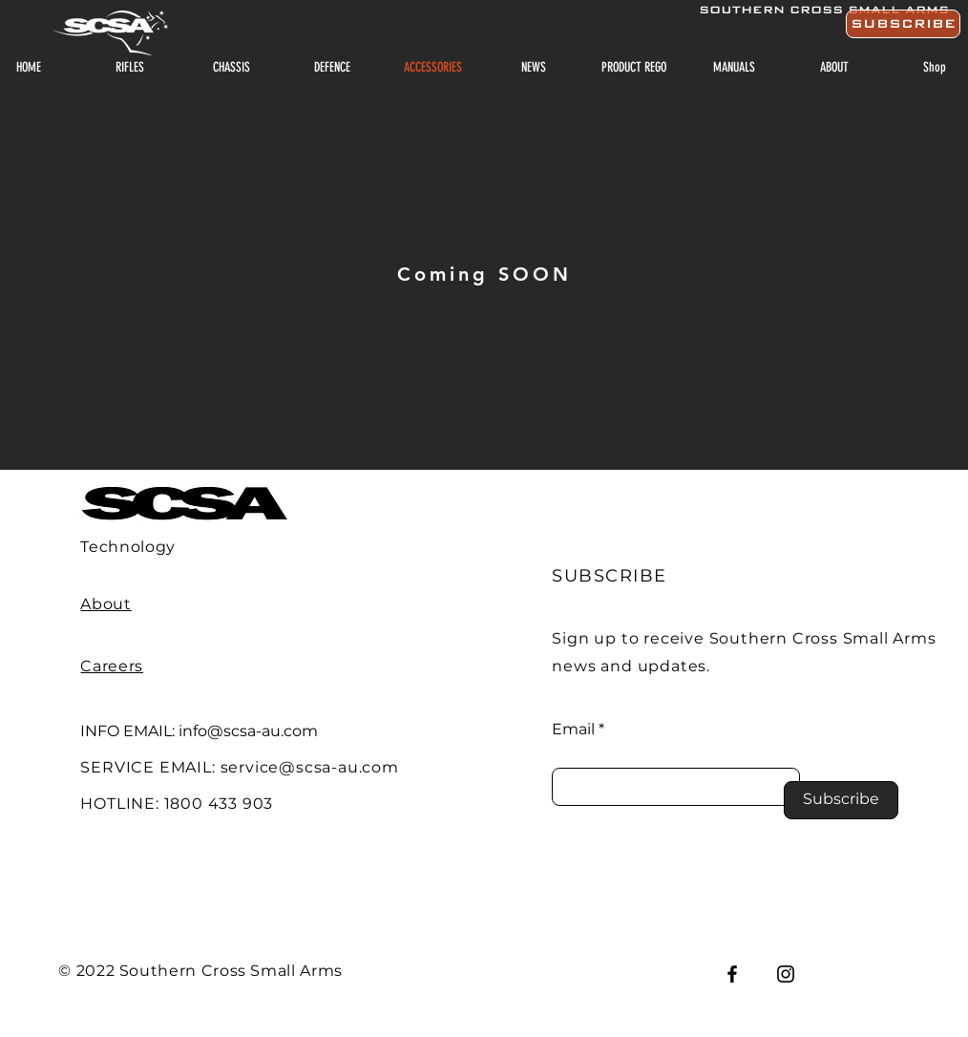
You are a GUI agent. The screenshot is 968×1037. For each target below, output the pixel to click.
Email (573, 729)
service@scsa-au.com (310, 767)
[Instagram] (785, 974)
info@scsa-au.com (248, 731)
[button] (903, 24)
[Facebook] (732, 974)
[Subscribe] (841, 800)
